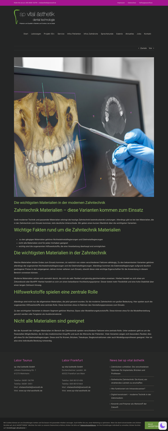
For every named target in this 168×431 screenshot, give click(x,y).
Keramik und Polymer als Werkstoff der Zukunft (129, 405)
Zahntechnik (84, 220)
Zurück (143, 48)
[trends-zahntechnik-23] (84, 127)
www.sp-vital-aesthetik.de (30, 390)
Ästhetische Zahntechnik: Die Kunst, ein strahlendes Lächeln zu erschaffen (129, 381)
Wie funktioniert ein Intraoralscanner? (128, 388)
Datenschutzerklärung (88, 425)
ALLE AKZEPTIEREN (154, 425)
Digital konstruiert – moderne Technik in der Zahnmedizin (131, 396)
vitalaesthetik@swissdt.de (47, 3)
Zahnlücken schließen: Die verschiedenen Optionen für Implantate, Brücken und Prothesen (130, 370)
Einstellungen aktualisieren (17, 428)
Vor (150, 48)
